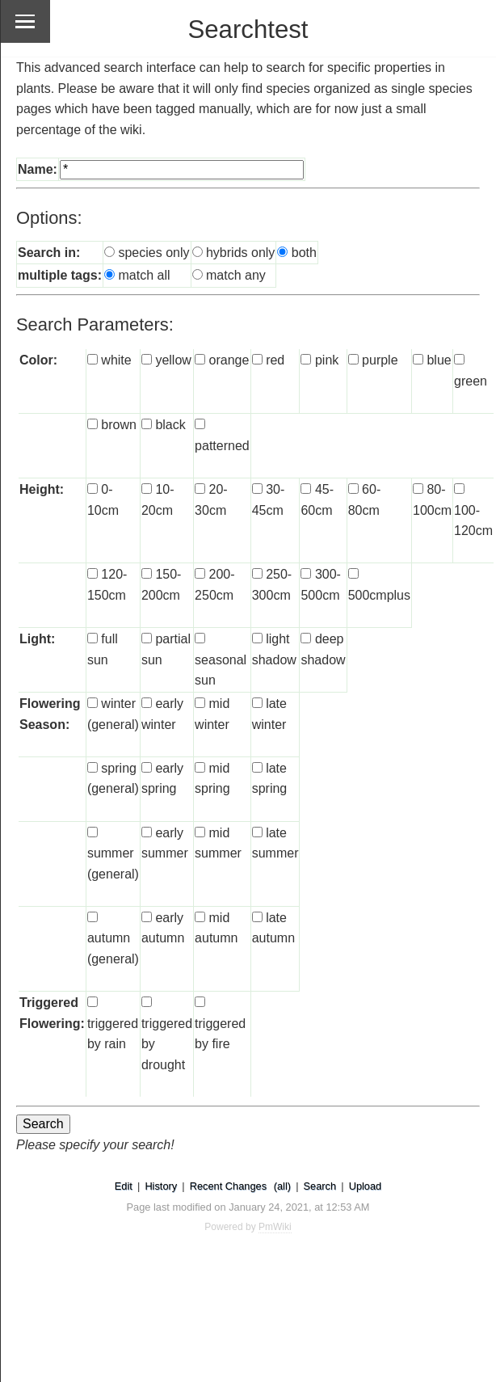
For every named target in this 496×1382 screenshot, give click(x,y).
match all (144, 275)
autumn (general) (113, 958)
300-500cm (320, 594)
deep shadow (323, 659)
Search (320, 1186)
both (304, 252)
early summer (164, 853)
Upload (365, 1186)
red (280, 360)
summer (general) (113, 873)
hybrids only (240, 252)
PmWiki (275, 1226)
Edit (123, 1186)
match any (236, 275)
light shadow (274, 659)
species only (153, 252)
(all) (282, 1186)
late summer (275, 853)
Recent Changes (228, 1186)
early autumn (162, 938)
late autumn (273, 938)
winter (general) (113, 724)
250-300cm (272, 594)
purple (385, 360)
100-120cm (473, 531)
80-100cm (432, 509)
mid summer (218, 853)
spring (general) (113, 788)
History (161, 1186)
